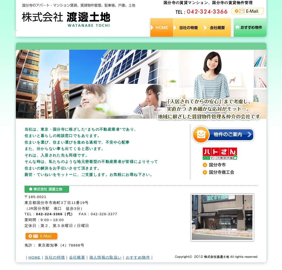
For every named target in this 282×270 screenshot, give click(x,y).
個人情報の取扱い (105, 257)
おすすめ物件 (138, 257)
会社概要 (77, 257)
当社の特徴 (55, 257)
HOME (34, 257)
